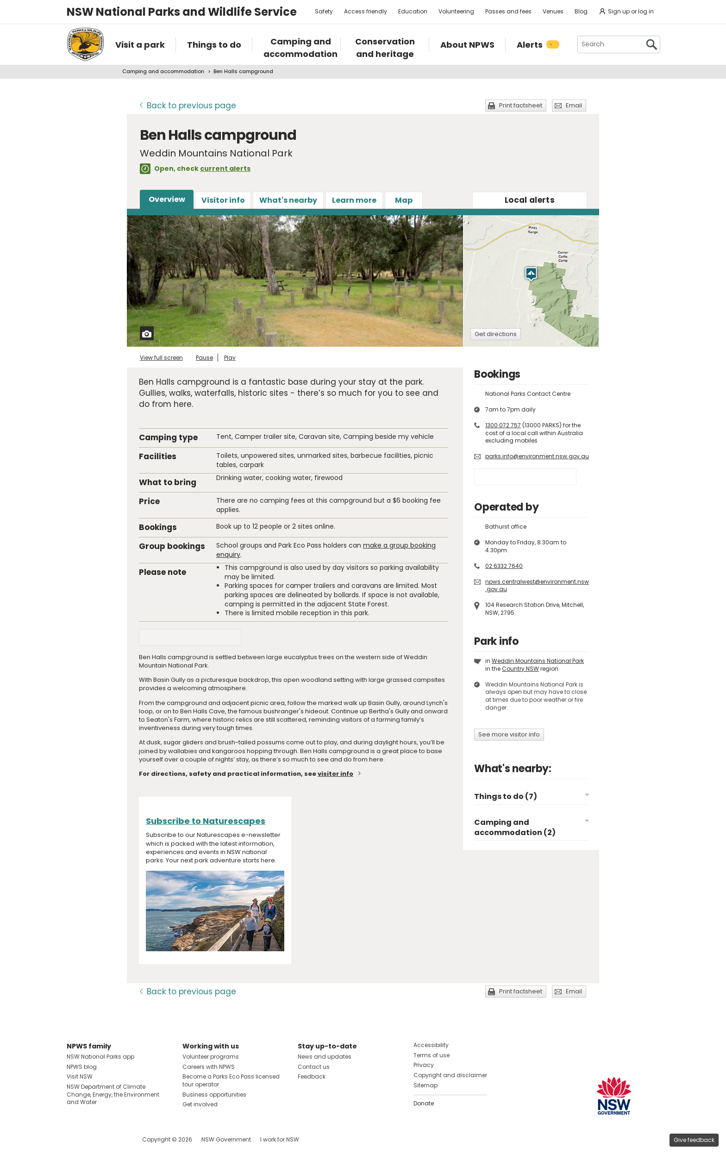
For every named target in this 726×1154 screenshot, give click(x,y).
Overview (167, 199)
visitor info (335, 773)
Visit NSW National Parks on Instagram (95, 1139)
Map (404, 200)
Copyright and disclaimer (450, 1075)
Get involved (200, 1104)
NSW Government (226, 1139)
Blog (581, 11)
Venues (553, 11)
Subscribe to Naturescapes (205, 821)
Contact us (314, 1067)
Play (230, 358)
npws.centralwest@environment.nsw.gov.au (537, 585)
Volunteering (456, 11)
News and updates (324, 1056)
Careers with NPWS (208, 1067)
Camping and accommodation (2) (515, 827)
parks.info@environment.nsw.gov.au (537, 456)
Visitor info (223, 200)
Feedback (311, 1076)
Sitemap (425, 1085)
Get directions (496, 334)
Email (574, 105)
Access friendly (365, 11)
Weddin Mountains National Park (538, 661)
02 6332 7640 (504, 566)
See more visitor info (509, 734)
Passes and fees (508, 11)
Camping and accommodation (163, 71)
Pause (204, 358)
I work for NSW (279, 1139)
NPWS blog (82, 1067)
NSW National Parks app (100, 1056)
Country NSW (520, 669)
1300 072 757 (503, 425)
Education (412, 11)
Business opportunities (214, 1094)
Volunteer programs (210, 1056)
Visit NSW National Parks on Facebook (75, 1139)
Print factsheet (520, 105)
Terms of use (431, 1055)
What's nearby (288, 200)
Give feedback (694, 1140)
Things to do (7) (505, 796)
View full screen (161, 358)
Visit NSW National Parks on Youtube (115, 1139)
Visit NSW (80, 1076)
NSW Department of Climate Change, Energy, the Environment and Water (113, 1094)
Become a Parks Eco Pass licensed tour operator (231, 1080)
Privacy (423, 1065)
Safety (324, 11)
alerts (530, 200)
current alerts (225, 168)
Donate (423, 1103)
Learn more (354, 200)
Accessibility (431, 1045)
